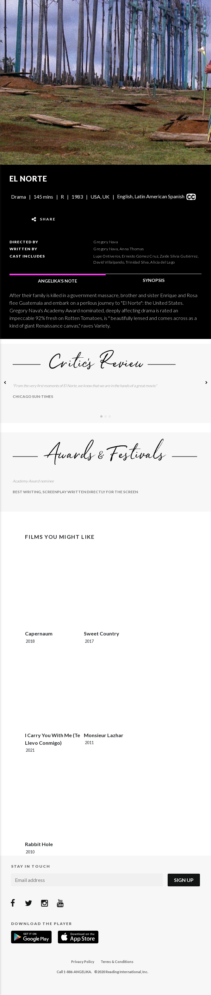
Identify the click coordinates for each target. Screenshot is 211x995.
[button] (4, 383)
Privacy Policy (82, 962)
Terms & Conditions (117, 962)
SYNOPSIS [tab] (153, 280)
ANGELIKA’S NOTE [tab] (57, 281)
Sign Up (184, 880)
